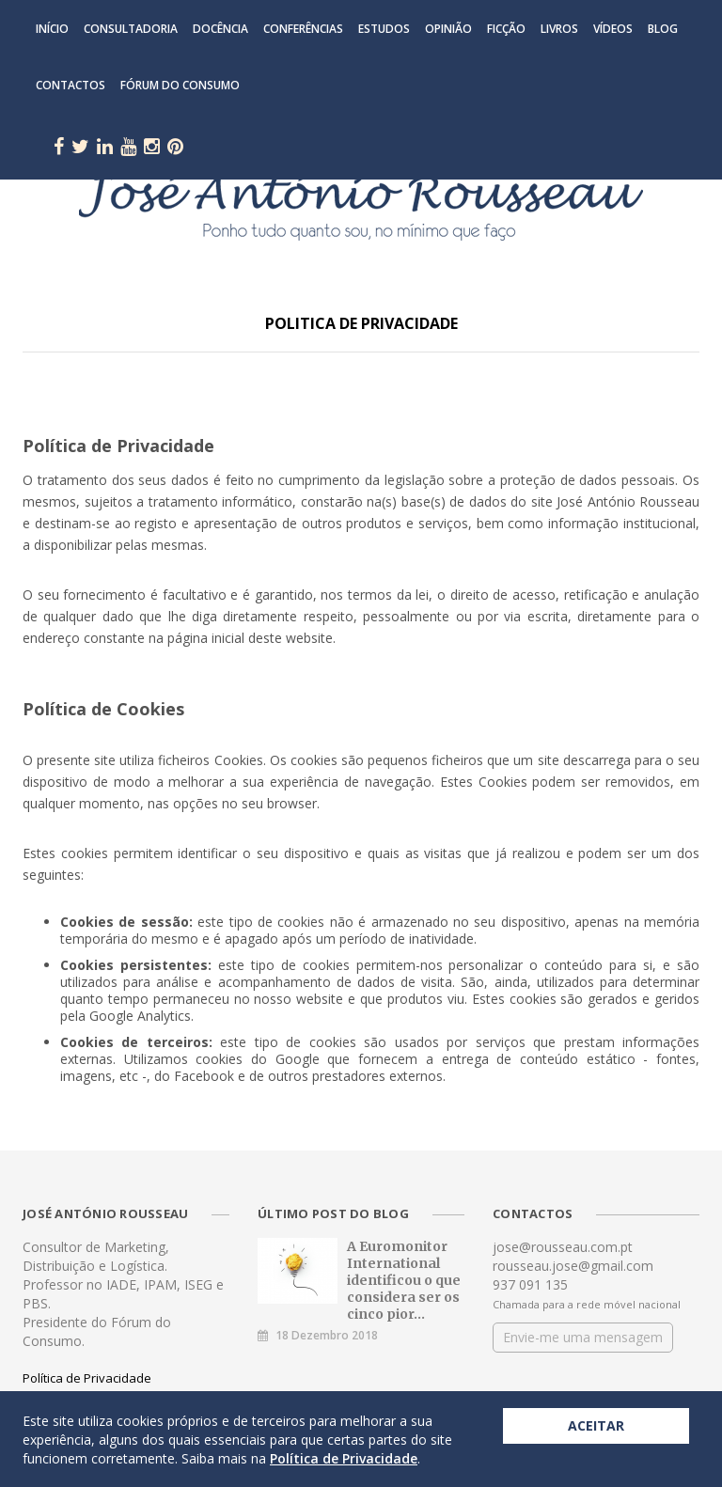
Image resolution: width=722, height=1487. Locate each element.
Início (52, 29)
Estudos (384, 29)
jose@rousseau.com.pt (563, 1247)
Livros (559, 29)
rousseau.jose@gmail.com (573, 1266)
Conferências (303, 29)
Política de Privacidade (87, 1378)
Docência (220, 29)
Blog (663, 29)
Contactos (70, 85)
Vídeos (613, 29)
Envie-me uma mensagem (583, 1337)
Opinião (448, 29)
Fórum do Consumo (180, 85)
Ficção (506, 29)
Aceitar (596, 1425)
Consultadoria (131, 29)
